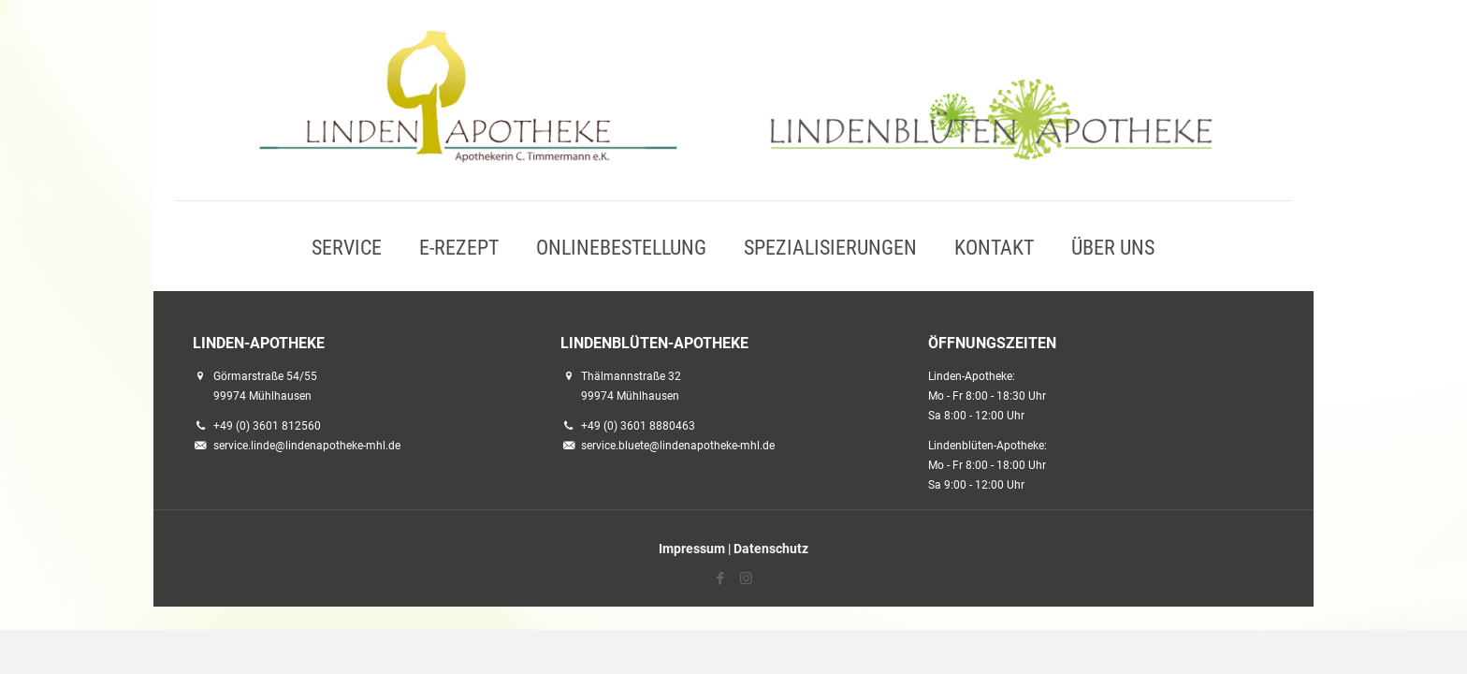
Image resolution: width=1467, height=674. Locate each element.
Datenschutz (771, 548)
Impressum (692, 548)
